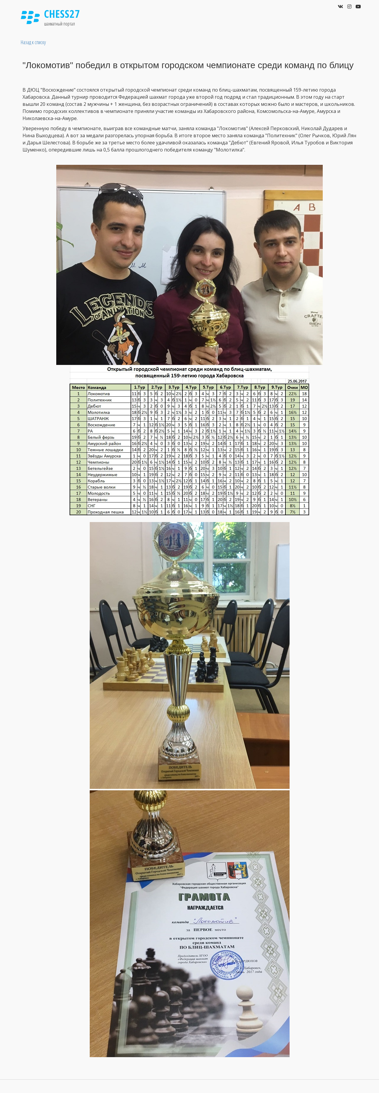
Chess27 (62, 14)
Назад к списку (33, 42)
